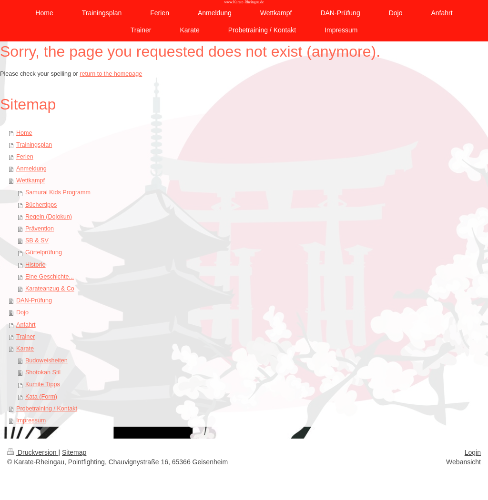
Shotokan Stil (43, 372)
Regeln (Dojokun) (48, 216)
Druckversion (32, 452)
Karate (25, 348)
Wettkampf (30, 180)
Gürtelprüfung (43, 252)
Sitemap (74, 452)
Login (473, 452)
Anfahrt (26, 324)
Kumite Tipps (42, 384)
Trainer (25, 336)
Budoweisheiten (46, 360)
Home (24, 133)
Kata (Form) (41, 396)
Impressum (31, 420)
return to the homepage (111, 73)
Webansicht (463, 462)
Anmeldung (31, 168)
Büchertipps (41, 204)
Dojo (22, 312)
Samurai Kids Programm (58, 192)
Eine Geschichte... (49, 276)
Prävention (39, 228)
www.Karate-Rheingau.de (244, 2)
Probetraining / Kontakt (46, 408)
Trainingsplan (34, 144)
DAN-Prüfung (34, 300)
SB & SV (37, 240)
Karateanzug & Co (49, 288)
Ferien (24, 156)
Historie (35, 264)
